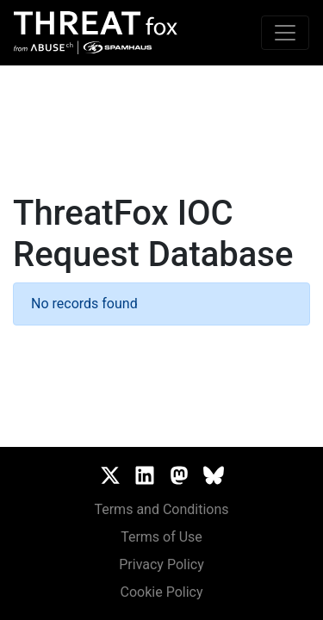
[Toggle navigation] (285, 33)
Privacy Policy (161, 564)
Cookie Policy (162, 592)
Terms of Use (161, 537)
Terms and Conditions (161, 509)
